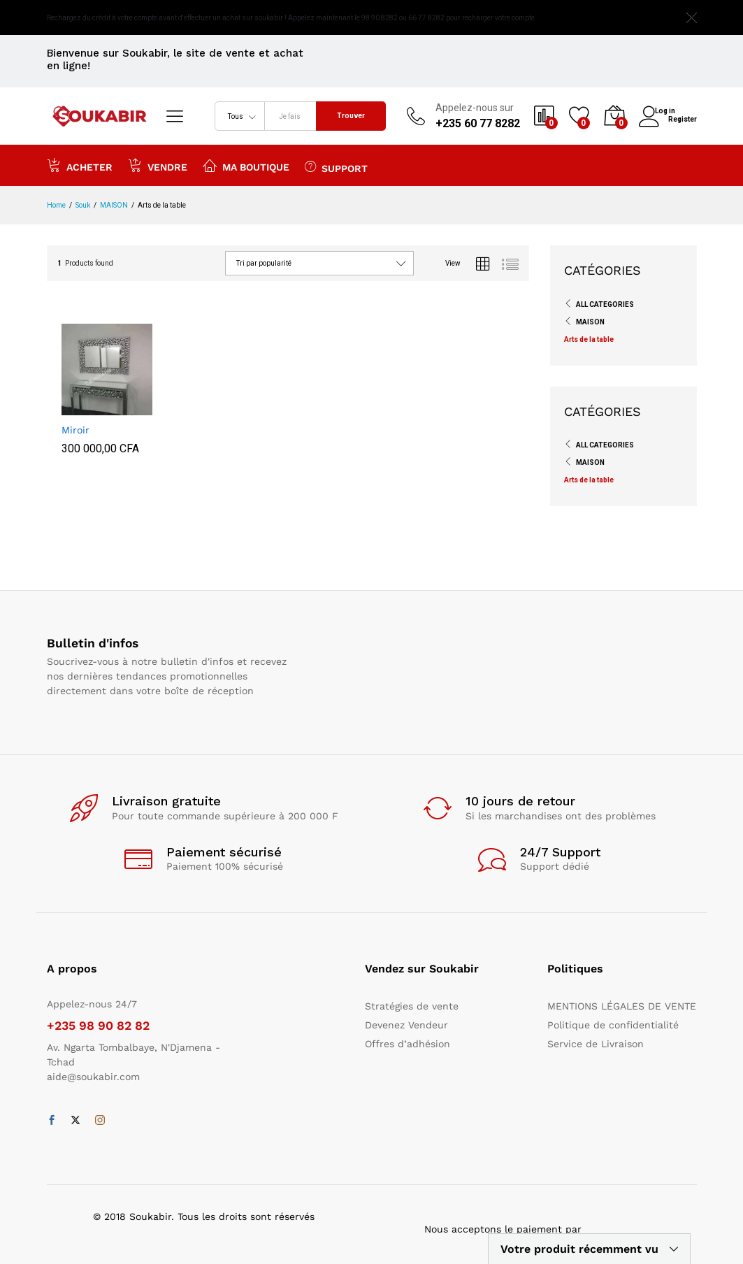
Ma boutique (246, 165)
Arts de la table (589, 339)
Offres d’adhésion (407, 1043)
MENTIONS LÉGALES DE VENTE (621, 1006)
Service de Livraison (595, 1043)
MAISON (590, 322)
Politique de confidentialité (613, 1024)
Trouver (351, 116)
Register (682, 118)
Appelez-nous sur (474, 107)
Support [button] (336, 166)
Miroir (75, 430)
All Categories (605, 304)
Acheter (80, 165)
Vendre (157, 165)
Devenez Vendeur (406, 1024)
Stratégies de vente (412, 1006)
